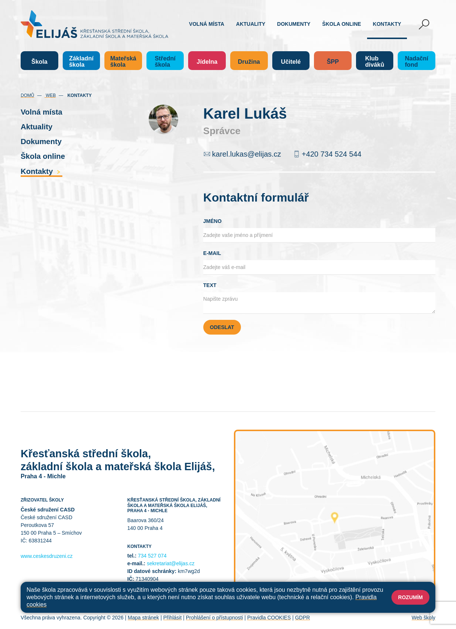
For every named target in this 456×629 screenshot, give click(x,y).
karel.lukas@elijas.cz (246, 154)
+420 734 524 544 (332, 154)
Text (210, 285)
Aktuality (250, 24)
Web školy (423, 618)
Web (50, 95)
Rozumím (410, 597)
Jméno (212, 221)
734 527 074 (152, 556)
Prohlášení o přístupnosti (214, 618)
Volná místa (206, 24)
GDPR (302, 618)
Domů (27, 95)
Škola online (341, 24)
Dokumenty (293, 24)
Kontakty (387, 24)
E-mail (212, 253)
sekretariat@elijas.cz (170, 563)
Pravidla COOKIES (269, 618)
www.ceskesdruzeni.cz (47, 556)
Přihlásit (172, 618)
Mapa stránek (143, 618)
